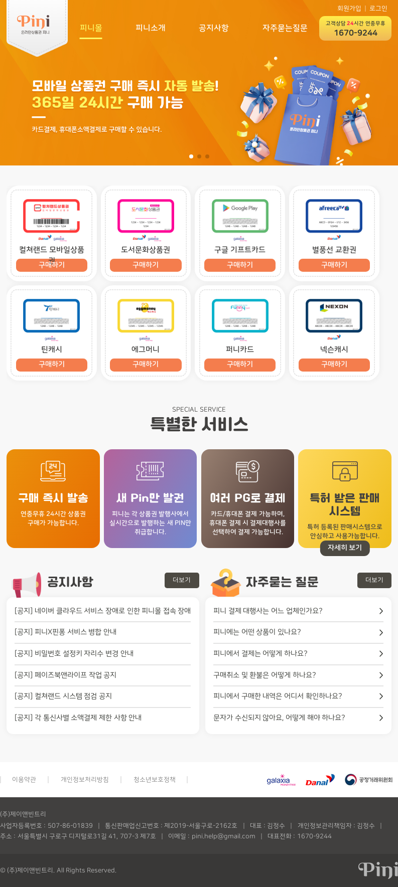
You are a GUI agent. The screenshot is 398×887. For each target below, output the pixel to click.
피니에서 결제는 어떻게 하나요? (260, 653)
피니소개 (151, 28)
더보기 (182, 580)
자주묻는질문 (285, 28)
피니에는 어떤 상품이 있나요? (257, 632)
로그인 (378, 8)
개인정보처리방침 (85, 779)
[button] (191, 156)
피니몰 (91, 28)
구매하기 (145, 265)
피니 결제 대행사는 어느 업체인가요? (268, 611)
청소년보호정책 (155, 779)
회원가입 (349, 8)
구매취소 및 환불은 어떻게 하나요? (264, 675)
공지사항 (214, 28)
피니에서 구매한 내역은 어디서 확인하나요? (277, 696)
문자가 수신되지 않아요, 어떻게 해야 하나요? (279, 718)
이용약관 (24, 779)
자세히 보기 (345, 548)
